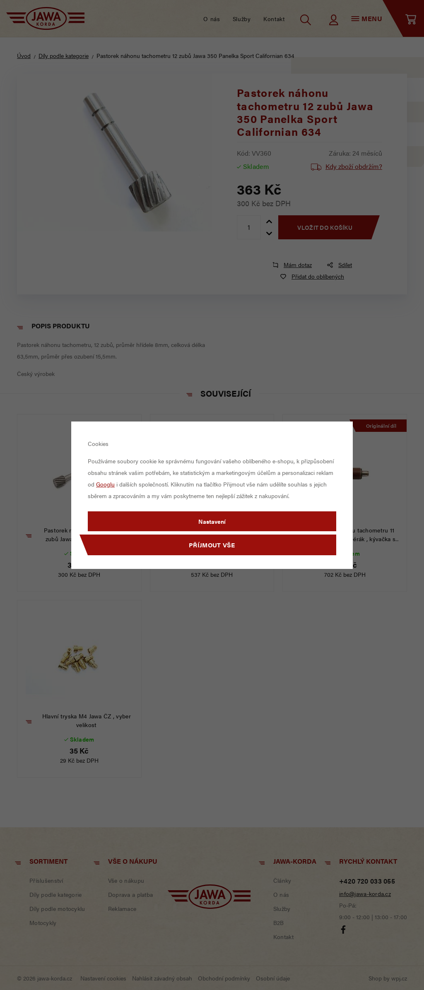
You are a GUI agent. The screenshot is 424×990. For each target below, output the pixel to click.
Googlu (105, 484)
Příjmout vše (212, 544)
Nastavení (212, 521)
